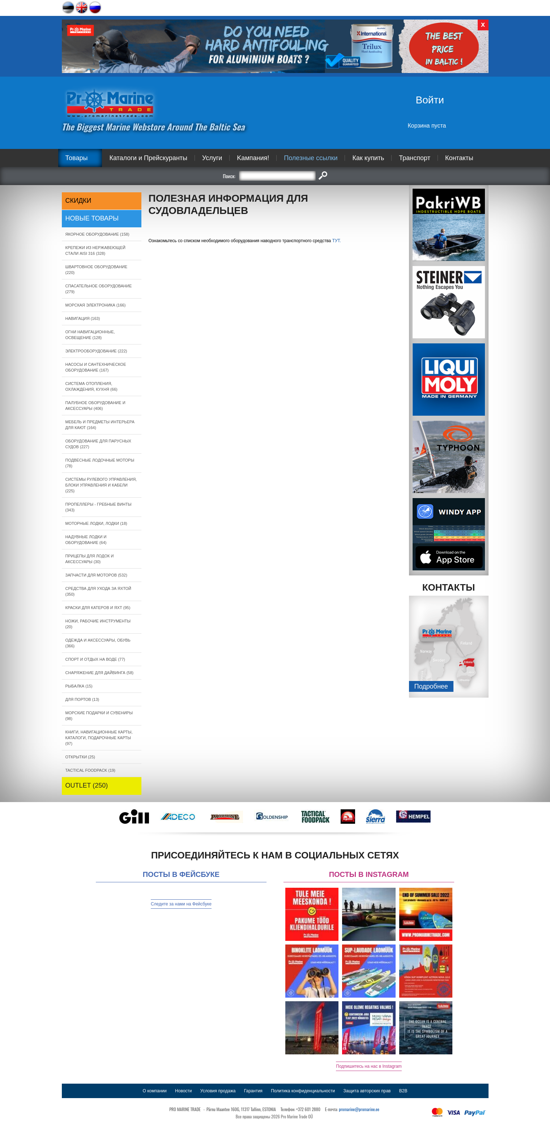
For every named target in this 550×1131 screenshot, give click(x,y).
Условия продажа (218, 1090)
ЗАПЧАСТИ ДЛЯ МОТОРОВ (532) (96, 575)
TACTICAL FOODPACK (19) (90, 770)
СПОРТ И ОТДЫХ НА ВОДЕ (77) (95, 659)
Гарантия (253, 1090)
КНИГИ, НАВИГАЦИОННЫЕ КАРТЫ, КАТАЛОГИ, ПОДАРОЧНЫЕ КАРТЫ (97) (99, 738)
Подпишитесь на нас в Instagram (369, 1066)
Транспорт (414, 158)
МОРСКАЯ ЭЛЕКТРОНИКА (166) (95, 305)
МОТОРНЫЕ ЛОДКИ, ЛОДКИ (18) (96, 523)
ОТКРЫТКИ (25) (80, 757)
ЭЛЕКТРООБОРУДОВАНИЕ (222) (96, 351)
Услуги (212, 158)
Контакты (459, 158)
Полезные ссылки (310, 158)
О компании (155, 1090)
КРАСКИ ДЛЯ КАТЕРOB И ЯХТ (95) (98, 607)
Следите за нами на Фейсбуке (181, 904)
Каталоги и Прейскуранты (148, 158)
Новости (183, 1090)
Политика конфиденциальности (303, 1090)
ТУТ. (336, 240)
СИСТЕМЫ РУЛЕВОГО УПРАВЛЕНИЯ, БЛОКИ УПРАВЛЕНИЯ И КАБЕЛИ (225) (101, 485)
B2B (403, 1090)
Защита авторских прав (367, 1090)
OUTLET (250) (86, 785)
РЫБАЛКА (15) (79, 686)
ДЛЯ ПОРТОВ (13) (82, 699)
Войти (430, 100)
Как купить (368, 158)
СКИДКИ (78, 200)
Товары (76, 158)
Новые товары (92, 218)
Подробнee (431, 686)
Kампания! (253, 158)
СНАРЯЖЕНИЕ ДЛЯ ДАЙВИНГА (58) (99, 673)
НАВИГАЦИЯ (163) (82, 318)
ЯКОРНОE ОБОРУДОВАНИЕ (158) (97, 234)
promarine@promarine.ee (359, 1109)
